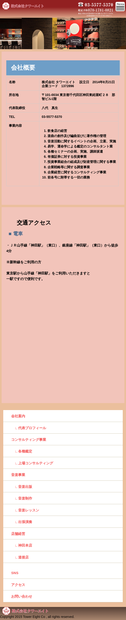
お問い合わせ (21, 596)
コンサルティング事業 (28, 440)
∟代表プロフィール (28, 428)
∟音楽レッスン (25, 510)
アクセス (18, 585)
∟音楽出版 (21, 487)
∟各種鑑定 (21, 451)
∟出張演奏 (21, 522)
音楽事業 (18, 475)
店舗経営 (18, 534)
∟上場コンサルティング (32, 463)
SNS (14, 573)
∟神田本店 (21, 545)
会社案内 (18, 416)
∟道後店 (20, 557)
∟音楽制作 (21, 498)
